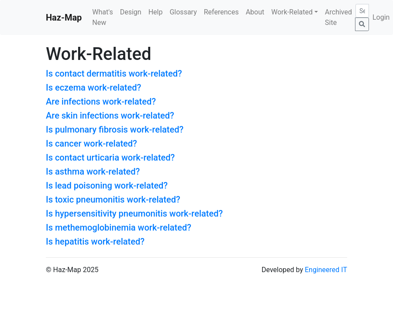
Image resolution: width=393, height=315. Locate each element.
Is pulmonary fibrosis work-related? (114, 129)
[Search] (362, 11)
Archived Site (338, 17)
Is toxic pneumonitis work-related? (113, 199)
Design (130, 12)
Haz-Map (64, 17)
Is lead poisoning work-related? (107, 185)
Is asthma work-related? (93, 171)
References (221, 12)
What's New (102, 17)
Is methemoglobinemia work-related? (118, 227)
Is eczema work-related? (93, 87)
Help (155, 12)
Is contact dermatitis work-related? (114, 73)
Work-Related (292, 12)
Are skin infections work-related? (110, 115)
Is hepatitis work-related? (95, 241)
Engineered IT (326, 270)
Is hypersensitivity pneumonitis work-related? (134, 213)
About (255, 12)
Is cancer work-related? (91, 143)
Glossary (182, 12)
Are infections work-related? (101, 101)
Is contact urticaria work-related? (110, 157)
